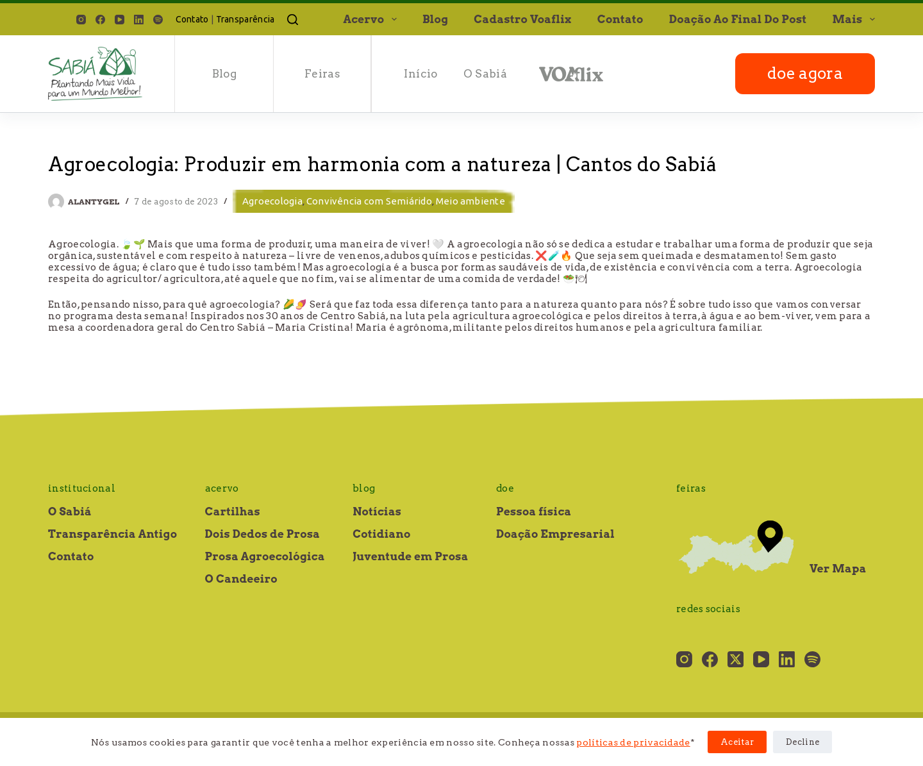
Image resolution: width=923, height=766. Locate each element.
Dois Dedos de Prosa (262, 534)
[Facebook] (100, 19)
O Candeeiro (241, 578)
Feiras (322, 73)
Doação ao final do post (738, 19)
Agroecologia (272, 201)
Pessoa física (533, 511)
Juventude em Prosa (411, 556)
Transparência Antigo (112, 534)
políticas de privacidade (633, 742)
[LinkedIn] (139, 19)
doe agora (805, 73)
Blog (435, 19)
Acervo (372, 19)
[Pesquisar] (292, 19)
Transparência (245, 19)
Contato (192, 19)
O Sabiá (485, 73)
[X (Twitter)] (736, 659)
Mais (853, 19)
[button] (394, 19)
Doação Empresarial (555, 534)
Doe (505, 488)
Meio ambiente (470, 201)
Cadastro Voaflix (522, 19)
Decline (802, 742)
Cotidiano (381, 534)
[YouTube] (119, 19)
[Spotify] (158, 19)
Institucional (81, 488)
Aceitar (737, 742)
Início (420, 73)
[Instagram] (81, 19)
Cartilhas (232, 511)
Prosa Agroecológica (265, 556)
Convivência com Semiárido (369, 201)
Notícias (377, 511)
